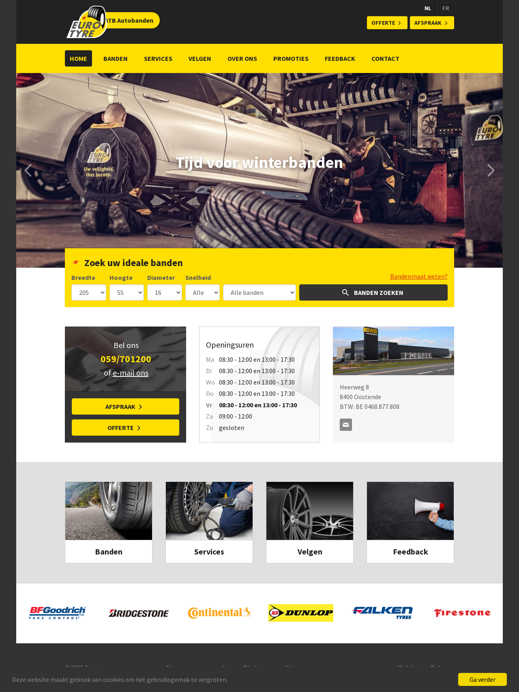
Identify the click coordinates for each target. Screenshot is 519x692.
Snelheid (198, 277)
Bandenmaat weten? (419, 276)
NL (428, 8)
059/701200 (126, 358)
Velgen (200, 58)
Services (158, 58)
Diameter (161, 277)
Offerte (383, 22)
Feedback (340, 58)
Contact (385, 58)
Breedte (83, 277)
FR (445, 8)
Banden (115, 58)
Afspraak (428, 22)
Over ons (242, 58)
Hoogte (121, 277)
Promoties (291, 58)
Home (78, 58)
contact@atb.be (346, 425)
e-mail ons (130, 372)
